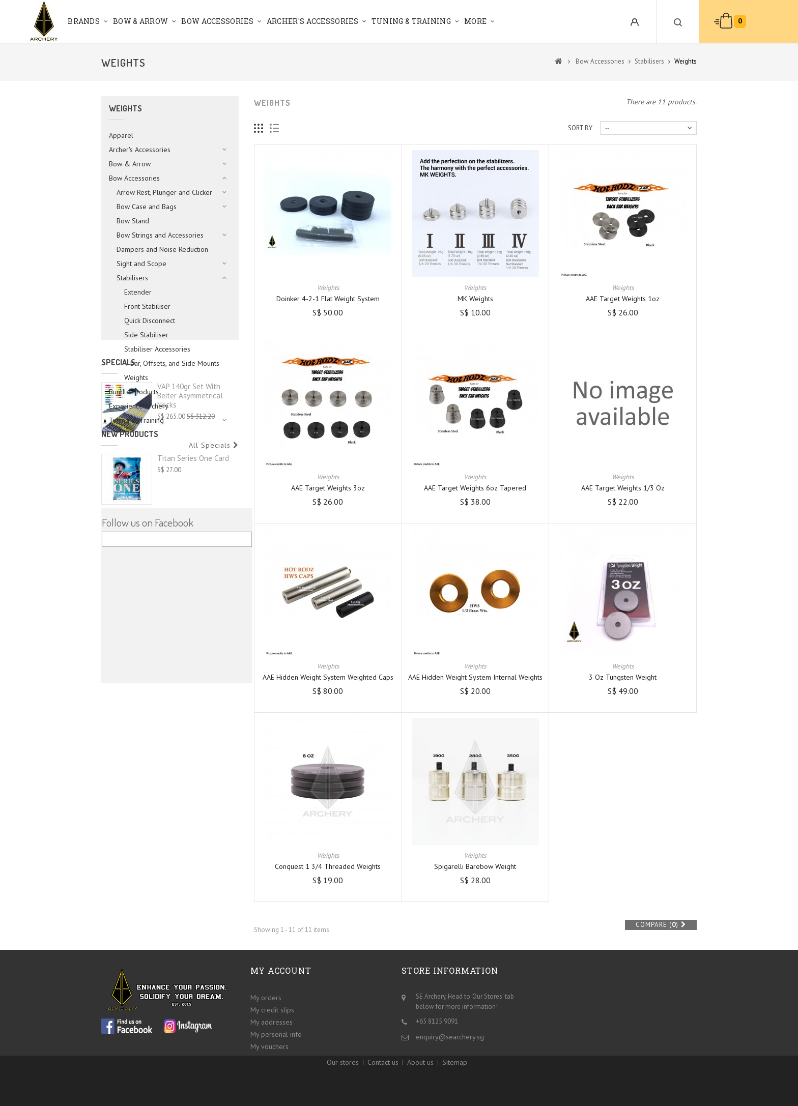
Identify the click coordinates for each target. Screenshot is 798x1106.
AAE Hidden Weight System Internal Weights (475, 677)
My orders (265, 995)
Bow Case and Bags (147, 206)
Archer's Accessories (312, 21)
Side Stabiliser (146, 334)
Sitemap (454, 1076)
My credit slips (272, 1007)
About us (420, 1076)
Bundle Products (134, 391)
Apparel (121, 135)
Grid (259, 128)
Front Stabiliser (147, 306)
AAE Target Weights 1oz (623, 298)
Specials (118, 462)
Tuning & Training (411, 21)
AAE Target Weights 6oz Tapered (475, 487)
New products (129, 572)
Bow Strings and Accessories (160, 235)
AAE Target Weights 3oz (328, 487)
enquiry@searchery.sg (450, 1034)
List (274, 128)
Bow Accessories (217, 21)
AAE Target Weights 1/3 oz (623, 487)
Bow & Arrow (140, 21)
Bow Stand (133, 220)
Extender (138, 292)
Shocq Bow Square (187, 655)
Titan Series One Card (193, 596)
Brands (84, 21)
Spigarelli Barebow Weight (475, 866)
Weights (136, 377)
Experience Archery (138, 406)
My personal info (276, 1031)
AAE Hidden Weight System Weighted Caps (328, 677)
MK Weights (475, 298)
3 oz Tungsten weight (623, 677)
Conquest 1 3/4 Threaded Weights (328, 866)
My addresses (271, 1019)
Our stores (343, 1076)
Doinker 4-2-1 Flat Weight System (328, 298)
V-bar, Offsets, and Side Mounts (171, 363)
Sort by (580, 128)
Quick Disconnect (149, 320)
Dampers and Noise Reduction (162, 249)
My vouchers (269, 1044)
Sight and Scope (141, 263)
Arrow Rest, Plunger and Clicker (164, 192)
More (475, 21)
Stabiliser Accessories (157, 349)
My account (280, 970)
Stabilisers (132, 277)
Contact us (382, 1076)
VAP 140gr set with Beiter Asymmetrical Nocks (190, 495)
